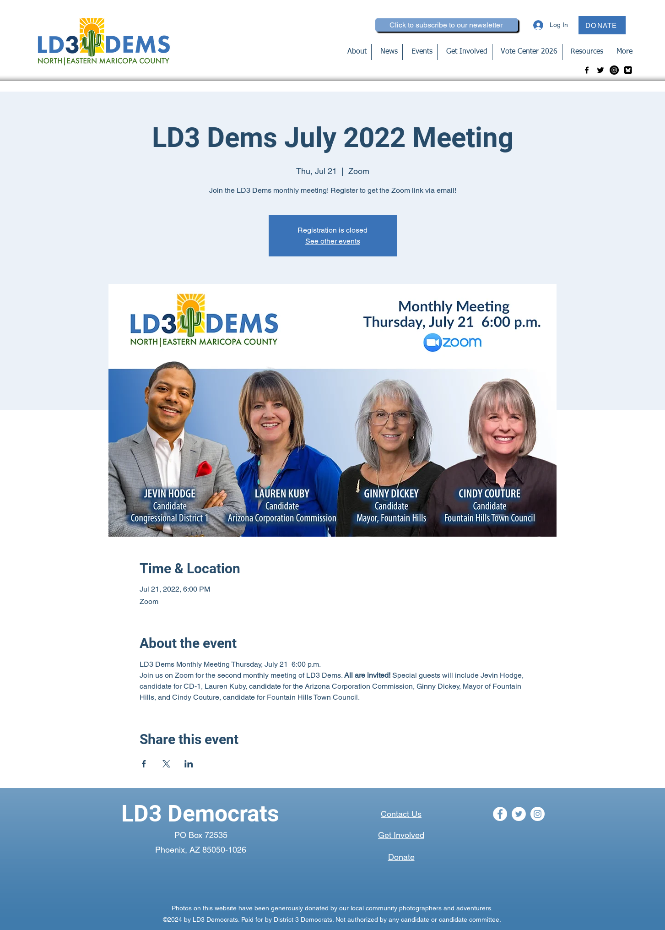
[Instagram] (614, 70)
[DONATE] (602, 25)
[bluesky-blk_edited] (628, 70)
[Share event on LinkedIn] (188, 763)
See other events (332, 241)
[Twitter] (600, 70)
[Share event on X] (166, 763)
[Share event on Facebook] (144, 763)
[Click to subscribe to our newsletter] (446, 25)
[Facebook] (586, 70)
